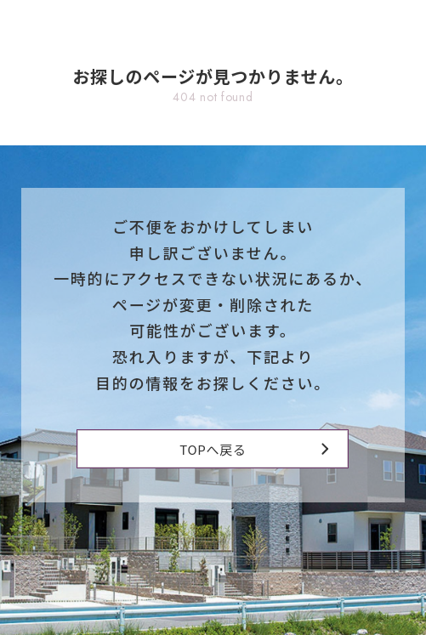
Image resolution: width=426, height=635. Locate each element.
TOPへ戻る (253, 449)
